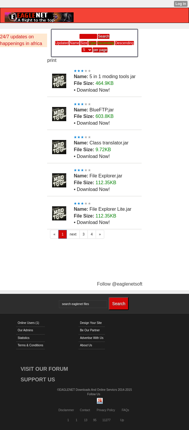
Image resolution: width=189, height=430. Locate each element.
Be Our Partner (90, 330)
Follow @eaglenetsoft (119, 283)
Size (83, 43)
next (73, 234)
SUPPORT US (38, 380)
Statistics (23, 338)
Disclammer (66, 410)
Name (74, 43)
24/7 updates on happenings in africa (21, 40)
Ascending (105, 43)
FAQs (125, 410)
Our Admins (25, 330)
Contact (85, 410)
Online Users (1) (28, 322)
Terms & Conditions (30, 345)
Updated (62, 43)
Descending (124, 43)
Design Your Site (91, 322)
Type (92, 43)
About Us (86, 345)
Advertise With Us (91, 338)
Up (122, 420)
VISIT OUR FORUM (44, 369)
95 (95, 420)
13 (85, 420)
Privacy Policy (106, 410)
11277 (106, 420)
